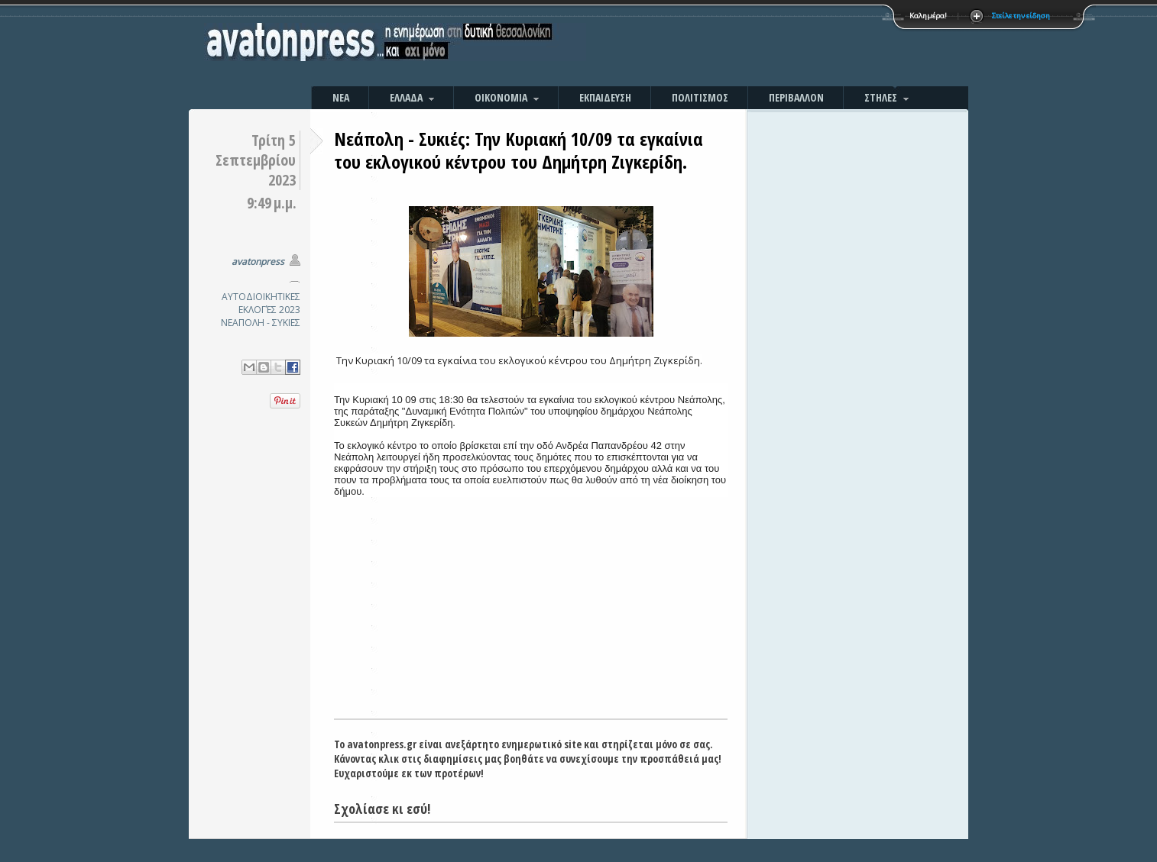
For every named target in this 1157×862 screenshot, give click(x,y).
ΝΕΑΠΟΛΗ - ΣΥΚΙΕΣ (260, 322)
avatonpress (258, 261)
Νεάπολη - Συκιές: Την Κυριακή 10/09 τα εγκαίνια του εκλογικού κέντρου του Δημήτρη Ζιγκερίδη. (518, 150)
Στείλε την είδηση (1021, 16)
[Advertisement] (743, 45)
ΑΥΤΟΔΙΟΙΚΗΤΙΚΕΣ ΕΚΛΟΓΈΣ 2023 (261, 303)
